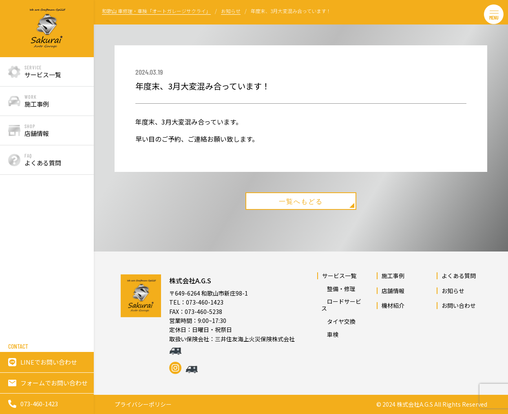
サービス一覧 (339, 276)
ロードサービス (341, 304)
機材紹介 (393, 305)
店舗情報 (393, 291)
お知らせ (453, 291)
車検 (329, 334)
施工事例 (393, 276)
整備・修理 (338, 289)
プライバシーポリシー (143, 404)
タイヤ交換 (338, 321)
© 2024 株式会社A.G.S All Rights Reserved (431, 404)
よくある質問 (459, 276)
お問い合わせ (459, 305)
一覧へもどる (316, 202)
